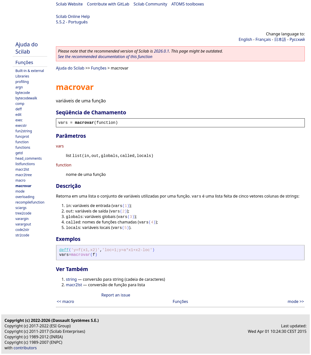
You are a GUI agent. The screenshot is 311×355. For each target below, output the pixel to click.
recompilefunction (29, 202)
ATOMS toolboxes (188, 4)
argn (19, 87)
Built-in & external (29, 70)
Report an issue (115, 295)
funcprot (22, 136)
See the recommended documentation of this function (105, 56)
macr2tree (23, 174)
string (71, 279)
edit (18, 114)
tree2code (23, 213)
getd (19, 152)
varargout (23, 224)
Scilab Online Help (73, 16)
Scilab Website (69, 4)
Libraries (22, 76)
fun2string (23, 131)
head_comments (28, 158)
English (245, 39)
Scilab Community (150, 4)
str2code (22, 235)
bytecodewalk (26, 98)
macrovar (23, 185)
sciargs (21, 207)
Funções (24, 62)
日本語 (280, 39)
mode (20, 191)
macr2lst (22, 169)
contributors (25, 348)
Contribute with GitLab (108, 4)
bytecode (22, 92)
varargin (22, 218)
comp (19, 103)
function (22, 142)
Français (263, 39)
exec (19, 120)
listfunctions (25, 163)
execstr (21, 125)
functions (22, 147)
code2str (22, 229)
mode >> (296, 301)
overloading (24, 196)
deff (18, 109)
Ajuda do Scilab (26, 48)
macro (20, 180)
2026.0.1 (161, 51)
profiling (22, 81)
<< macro (65, 301)
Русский (297, 39)
